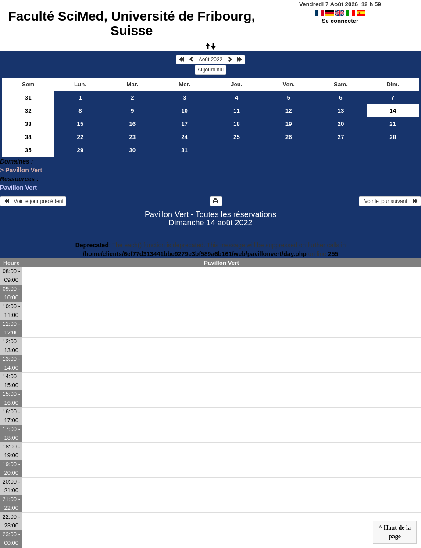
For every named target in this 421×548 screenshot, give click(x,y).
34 (28, 137)
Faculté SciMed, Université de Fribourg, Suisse (131, 23)
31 (28, 97)
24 (184, 137)
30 (132, 150)
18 (236, 124)
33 (28, 124)
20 (341, 124)
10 (184, 110)
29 (80, 150)
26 (288, 137)
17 (184, 124)
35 (28, 150)
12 (288, 110)
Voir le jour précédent (33, 201)
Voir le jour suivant (389, 201)
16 (132, 124)
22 (80, 137)
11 (236, 110)
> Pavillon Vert (21, 170)
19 (288, 124)
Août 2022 (211, 60)
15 (80, 124)
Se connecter (340, 21)
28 (392, 137)
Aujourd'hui (210, 70)
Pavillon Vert (18, 187)
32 (28, 110)
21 (392, 124)
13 (341, 110)
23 (132, 137)
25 (236, 137)
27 (341, 137)
